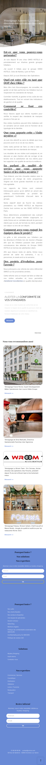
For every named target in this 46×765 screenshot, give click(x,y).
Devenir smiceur (13, 621)
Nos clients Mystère (14, 612)
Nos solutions (23, 556)
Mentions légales (13, 627)
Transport (11, 693)
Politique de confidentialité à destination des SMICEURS (22, 631)
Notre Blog (11, 624)
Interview (38, 333)
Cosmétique (11, 678)
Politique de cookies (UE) (16, 638)
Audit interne (12, 656)
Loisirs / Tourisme (13, 687)
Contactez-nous (13, 659)
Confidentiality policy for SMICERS (19, 635)
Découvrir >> (9, 393)
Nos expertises (23, 561)
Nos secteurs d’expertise (15, 615)
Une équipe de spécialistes (16, 618)
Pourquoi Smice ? (23, 552)
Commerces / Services (15, 675)
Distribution (11, 681)
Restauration (12, 690)
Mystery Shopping (13, 653)
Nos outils (11, 609)
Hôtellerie (11, 684)
